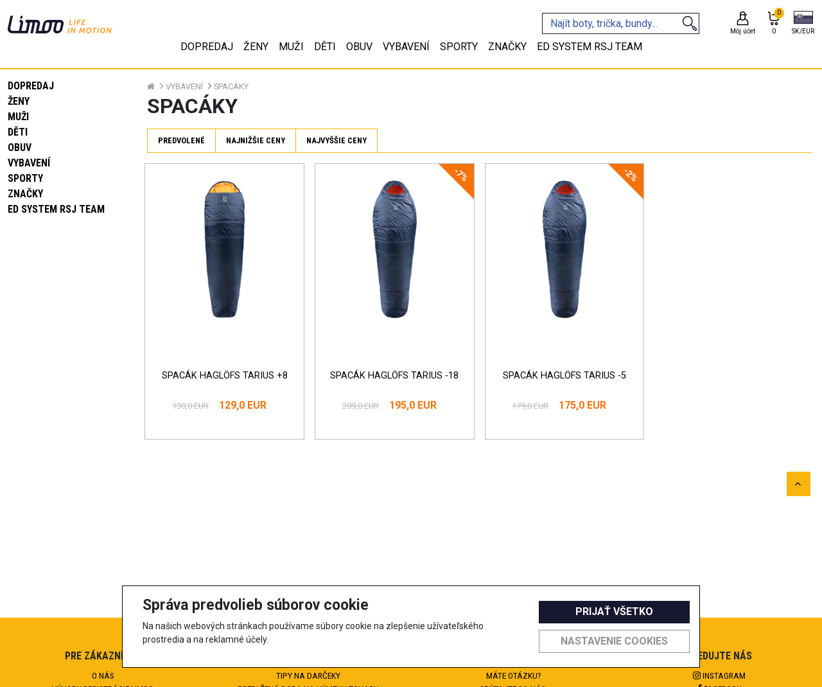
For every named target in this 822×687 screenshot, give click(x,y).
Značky (25, 194)
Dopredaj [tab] (206, 46)
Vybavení (29, 163)
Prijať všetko (614, 611)
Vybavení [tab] (406, 46)
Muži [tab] (291, 46)
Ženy (19, 101)
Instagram (719, 675)
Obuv (19, 147)
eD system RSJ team (56, 209)
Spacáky (231, 86)
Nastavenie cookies (614, 641)
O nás (103, 675)
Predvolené (181, 140)
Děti (18, 132)
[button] (803, 24)
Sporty (25, 178)
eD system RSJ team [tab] (589, 46)
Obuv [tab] (359, 46)
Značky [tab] (507, 46)
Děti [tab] (325, 46)
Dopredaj (31, 86)
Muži (18, 117)
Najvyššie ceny (336, 140)
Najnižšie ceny (255, 140)
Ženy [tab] (255, 46)
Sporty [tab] (459, 46)
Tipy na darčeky (308, 675)
